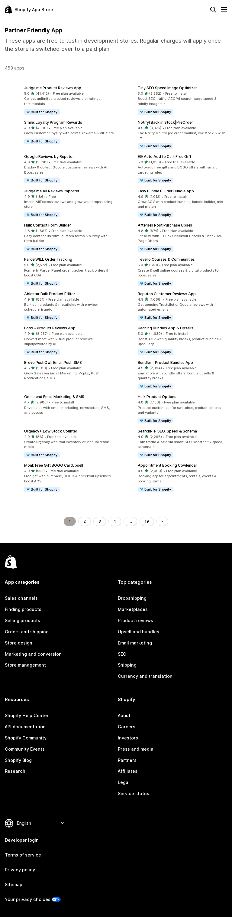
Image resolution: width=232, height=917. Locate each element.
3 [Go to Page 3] (99, 521)
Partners (127, 760)
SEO (122, 654)
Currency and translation (145, 676)
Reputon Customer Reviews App (167, 294)
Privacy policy (20, 869)
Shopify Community (26, 737)
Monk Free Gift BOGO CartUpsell (53, 465)
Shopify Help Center (27, 715)
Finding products (23, 609)
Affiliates (127, 771)
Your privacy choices (27, 899)
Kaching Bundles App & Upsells (165, 328)
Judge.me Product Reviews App (52, 88)
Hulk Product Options (157, 396)
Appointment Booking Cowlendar (167, 465)
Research (15, 771)
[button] (59, 100)
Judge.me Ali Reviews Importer (51, 191)
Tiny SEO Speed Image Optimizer (167, 88)
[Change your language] (40, 823)
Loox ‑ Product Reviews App (50, 328)
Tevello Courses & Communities (166, 259)
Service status (133, 793)
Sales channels (21, 598)
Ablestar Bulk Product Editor (49, 294)
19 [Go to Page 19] (147, 521)
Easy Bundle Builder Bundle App (166, 191)
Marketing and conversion (33, 654)
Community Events (25, 749)
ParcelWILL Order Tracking (48, 259)
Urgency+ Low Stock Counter (50, 431)
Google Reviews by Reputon (49, 156)
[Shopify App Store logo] (29, 9)
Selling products (22, 620)
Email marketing (135, 642)
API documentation (25, 726)
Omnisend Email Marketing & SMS (54, 396)
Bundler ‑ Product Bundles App (165, 362)
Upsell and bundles (138, 631)
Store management (25, 664)
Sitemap (13, 884)
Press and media (135, 749)
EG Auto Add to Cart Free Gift (164, 156)
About (124, 715)
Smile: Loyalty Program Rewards (53, 122)
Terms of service (23, 854)
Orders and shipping (27, 631)
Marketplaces (133, 609)
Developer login (22, 840)
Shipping (127, 664)
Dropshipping (132, 598)
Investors (128, 737)
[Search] (213, 10)
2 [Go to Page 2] (84, 521)
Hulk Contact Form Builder (47, 225)
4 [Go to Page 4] (115, 521)
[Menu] (224, 10)
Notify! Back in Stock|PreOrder (165, 122)
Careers (126, 726)
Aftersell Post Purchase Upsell (165, 225)
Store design (18, 642)
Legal (124, 782)
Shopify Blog (18, 760)
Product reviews (135, 620)
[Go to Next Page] (162, 521)
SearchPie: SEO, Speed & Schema (167, 431)
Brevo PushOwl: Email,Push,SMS (53, 362)
